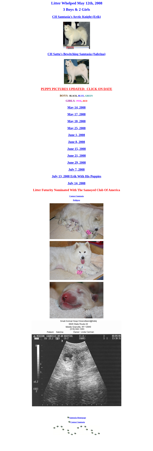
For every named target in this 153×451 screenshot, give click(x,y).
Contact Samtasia (76, 196)
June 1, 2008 (76, 135)
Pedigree (76, 200)
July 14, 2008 (76, 183)
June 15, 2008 (76, 149)
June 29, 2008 (76, 162)
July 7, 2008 (76, 169)
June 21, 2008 (76, 155)
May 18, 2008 (76, 121)
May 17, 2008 (76, 114)
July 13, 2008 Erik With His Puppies (76, 176)
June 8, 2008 (76, 142)
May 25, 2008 (76, 128)
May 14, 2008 (76, 107)
